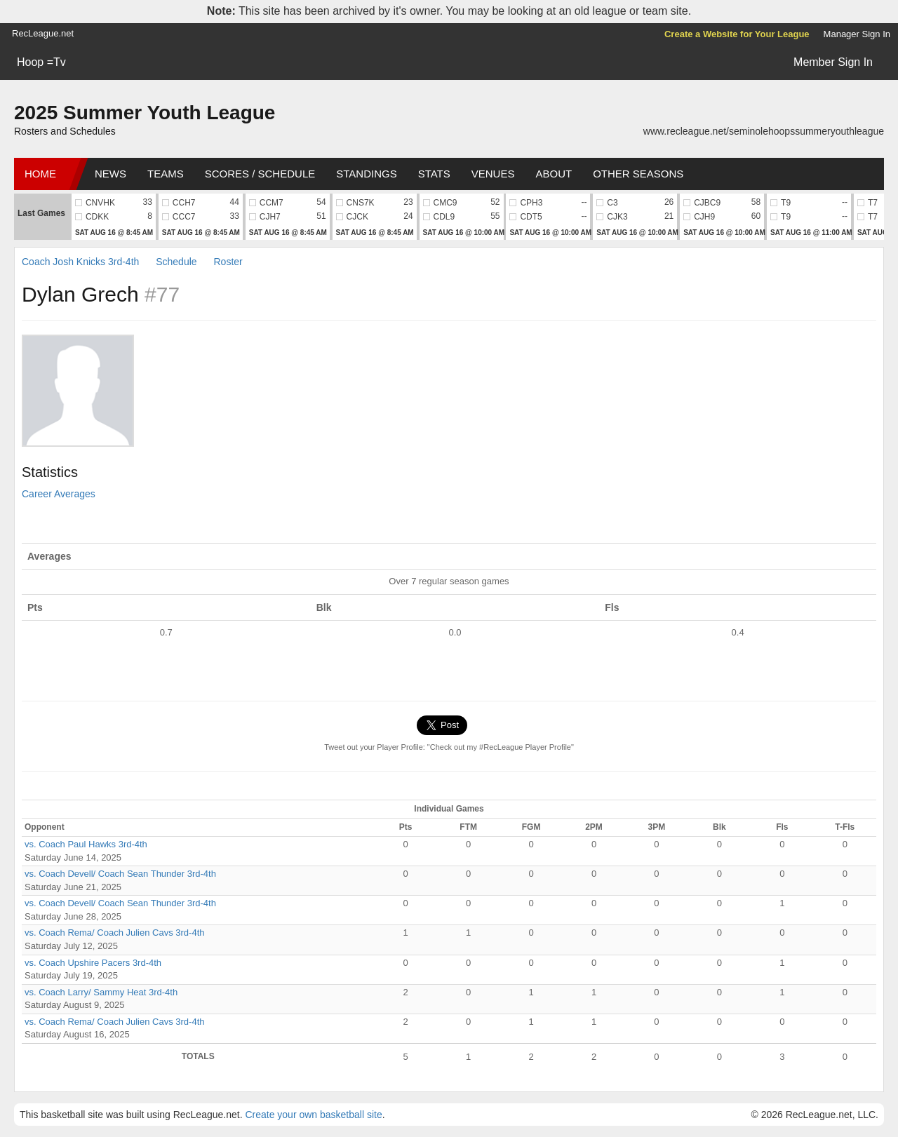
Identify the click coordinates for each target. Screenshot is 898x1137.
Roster (227, 261)
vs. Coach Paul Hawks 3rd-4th (86, 844)
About (553, 174)
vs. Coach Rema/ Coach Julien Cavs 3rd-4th (115, 932)
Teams (165, 174)
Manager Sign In (857, 34)
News (110, 174)
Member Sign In (833, 62)
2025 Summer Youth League (144, 112)
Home (40, 174)
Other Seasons (638, 174)
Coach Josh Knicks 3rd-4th (80, 261)
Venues (493, 174)
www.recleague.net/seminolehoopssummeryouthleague (763, 131)
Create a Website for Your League (737, 34)
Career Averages (58, 493)
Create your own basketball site (313, 1114)
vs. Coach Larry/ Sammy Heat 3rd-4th (101, 992)
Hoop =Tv (41, 62)
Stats (434, 174)
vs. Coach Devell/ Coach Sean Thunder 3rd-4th (120, 873)
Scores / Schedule (260, 174)
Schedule (176, 261)
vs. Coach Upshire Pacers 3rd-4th (93, 962)
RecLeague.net (43, 33)
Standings (366, 174)
